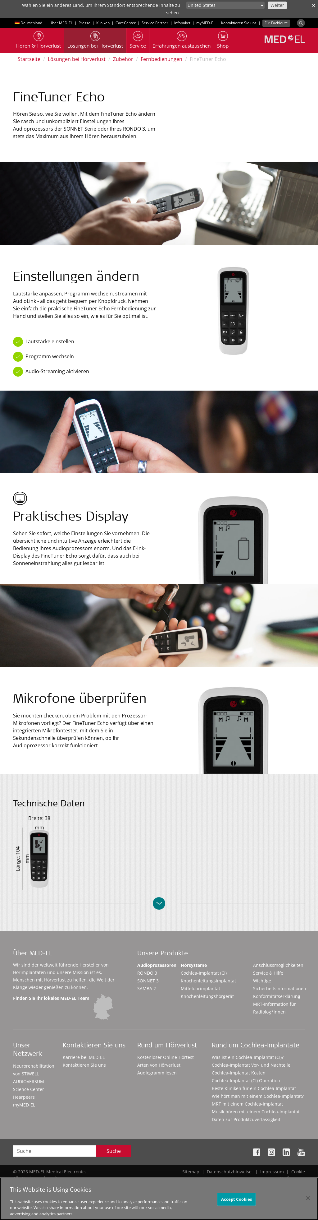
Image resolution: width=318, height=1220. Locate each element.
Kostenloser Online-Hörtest (165, 1057)
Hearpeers (24, 1097)
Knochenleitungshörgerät (207, 996)
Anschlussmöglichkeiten (278, 965)
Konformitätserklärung (276, 996)
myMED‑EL (205, 23)
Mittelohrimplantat (200, 988)
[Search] (301, 23)
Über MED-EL (61, 23)
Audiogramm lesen (157, 1073)
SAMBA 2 (146, 988)
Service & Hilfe (268, 973)
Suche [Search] (114, 1151)
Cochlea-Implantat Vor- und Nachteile (251, 1065)
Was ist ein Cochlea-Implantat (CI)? (248, 1057)
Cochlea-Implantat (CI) (204, 973)
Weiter (277, 5)
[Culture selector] (225, 5)
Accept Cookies (236, 1201)
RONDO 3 (147, 973)
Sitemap (190, 1172)
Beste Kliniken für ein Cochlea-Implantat (254, 1088)
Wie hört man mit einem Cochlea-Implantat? (258, 1096)
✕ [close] (314, 5)
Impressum (272, 1172)
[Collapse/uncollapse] (159, 903)
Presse (84, 23)
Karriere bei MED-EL (84, 1057)
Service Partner (155, 23)
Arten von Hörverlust (158, 1065)
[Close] (308, 1200)
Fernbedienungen (161, 59)
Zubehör (123, 59)
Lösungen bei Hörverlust (77, 59)
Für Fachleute (276, 23)
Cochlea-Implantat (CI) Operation (246, 1080)
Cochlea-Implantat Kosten (239, 1073)
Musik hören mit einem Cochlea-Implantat (256, 1112)
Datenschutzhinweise (229, 1172)
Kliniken (103, 23)
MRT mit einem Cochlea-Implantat (247, 1104)
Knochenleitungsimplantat (208, 981)
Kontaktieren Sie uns (239, 23)
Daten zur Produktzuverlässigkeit (246, 1119)
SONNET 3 (148, 981)
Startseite (29, 59)
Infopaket (182, 23)
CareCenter (126, 23)
